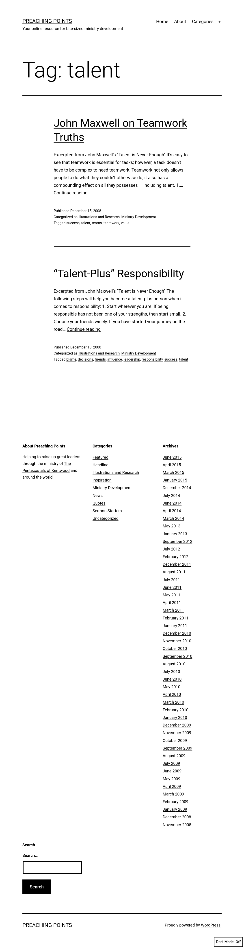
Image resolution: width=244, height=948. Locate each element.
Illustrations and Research (99, 217)
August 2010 (174, 664)
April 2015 (172, 464)
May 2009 (171, 778)
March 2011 (173, 610)
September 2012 (177, 541)
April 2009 (172, 786)
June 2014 (172, 503)
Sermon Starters (107, 510)
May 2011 (171, 595)
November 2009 (177, 732)
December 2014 (177, 487)
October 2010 (175, 648)
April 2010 (172, 694)
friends (100, 359)
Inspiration (102, 480)
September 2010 (177, 656)
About (180, 21)
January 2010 (175, 717)
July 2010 (171, 671)
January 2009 (175, 809)
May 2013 (171, 526)
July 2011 (171, 579)
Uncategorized (106, 518)
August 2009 (174, 755)
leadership (131, 359)
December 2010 (177, 633)
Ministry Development (138, 217)
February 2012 (175, 556)
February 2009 (175, 801)
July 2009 (171, 763)
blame (71, 359)
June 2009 (172, 771)
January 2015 (175, 480)
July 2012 (171, 549)
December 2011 (177, 564)
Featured (100, 457)
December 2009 (177, 725)
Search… (30, 855)
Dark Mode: (228, 942)
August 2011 (174, 572)
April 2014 (172, 510)
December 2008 (177, 817)
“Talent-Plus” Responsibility (119, 273)
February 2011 (175, 618)
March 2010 (173, 702)
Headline (100, 464)
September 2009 (177, 748)
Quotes (99, 503)
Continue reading (71, 193)
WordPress (210, 925)
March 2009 (173, 794)
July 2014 (171, 495)
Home (162, 21)
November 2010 (177, 640)
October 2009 (175, 740)
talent (85, 223)
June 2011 (172, 587)
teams (97, 223)
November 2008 (177, 824)
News (98, 495)
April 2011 (172, 602)
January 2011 (175, 625)
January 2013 (175, 533)
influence (114, 359)
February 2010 (175, 709)
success (73, 223)
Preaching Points (47, 21)
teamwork (111, 223)
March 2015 (173, 472)
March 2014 (173, 518)
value (125, 223)
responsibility (152, 359)
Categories (203, 21)
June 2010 (172, 679)
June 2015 (172, 457)
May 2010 (171, 686)
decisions (85, 359)
